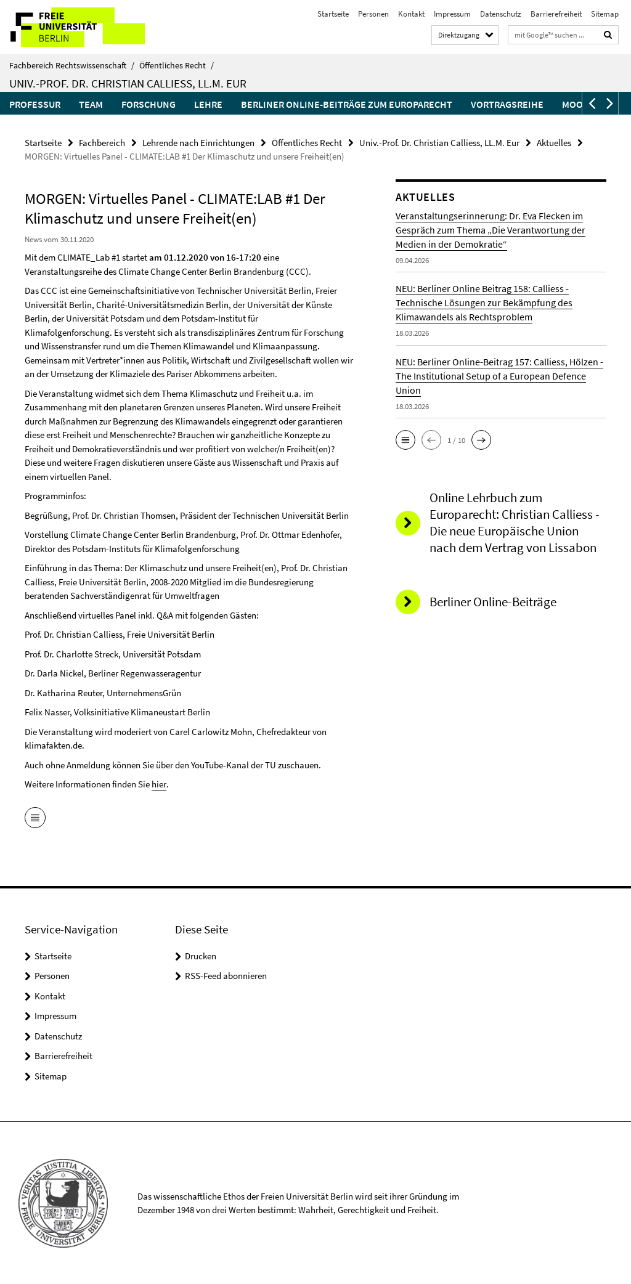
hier (159, 784)
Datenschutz (500, 14)
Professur (34, 104)
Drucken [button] (200, 955)
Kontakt (411, 14)
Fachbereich (102, 142)
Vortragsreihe (507, 104)
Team (91, 104)
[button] (591, 103)
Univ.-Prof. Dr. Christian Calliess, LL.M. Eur (127, 83)
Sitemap (605, 14)
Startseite (333, 14)
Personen (373, 14)
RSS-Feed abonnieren (226, 975)
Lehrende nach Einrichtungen (198, 142)
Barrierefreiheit (556, 14)
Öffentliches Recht (176, 65)
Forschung (148, 104)
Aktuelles (554, 142)
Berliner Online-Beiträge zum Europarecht (346, 104)
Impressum (452, 14)
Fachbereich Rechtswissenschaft (71, 65)
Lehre (208, 104)
